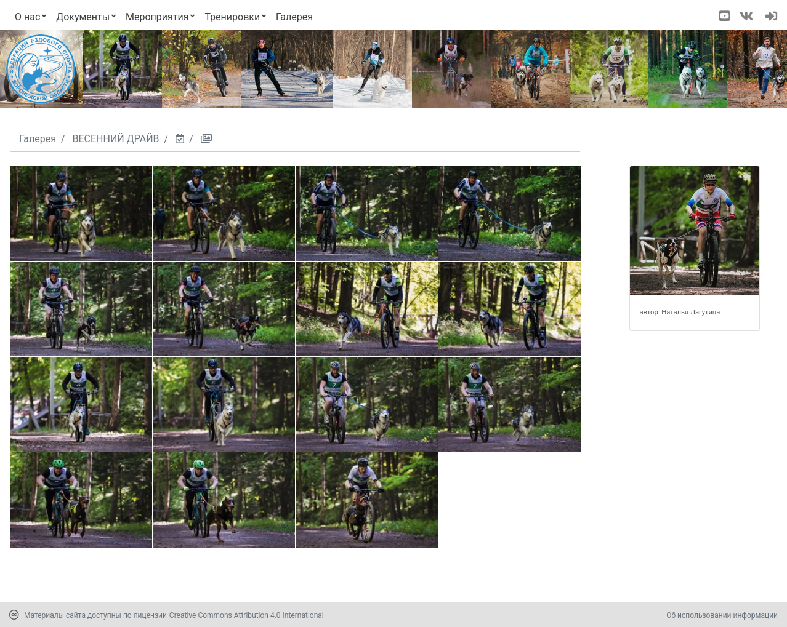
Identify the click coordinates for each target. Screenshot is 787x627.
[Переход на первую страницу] (40, 68)
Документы (83, 17)
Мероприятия (157, 17)
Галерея (294, 17)
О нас (27, 17)
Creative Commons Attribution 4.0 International (246, 615)
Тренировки (232, 17)
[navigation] (771, 17)
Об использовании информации (722, 615)
